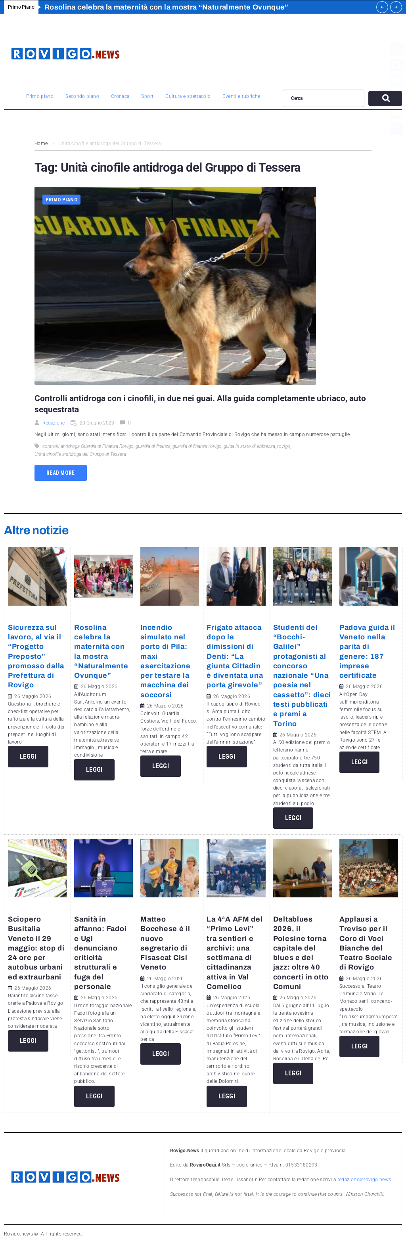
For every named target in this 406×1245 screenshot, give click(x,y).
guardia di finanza (153, 446)
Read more (60, 473)
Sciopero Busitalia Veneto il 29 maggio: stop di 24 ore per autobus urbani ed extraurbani (36, 948)
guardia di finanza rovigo (197, 446)
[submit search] (385, 98)
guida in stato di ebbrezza (249, 446)
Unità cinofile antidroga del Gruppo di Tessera (80, 454)
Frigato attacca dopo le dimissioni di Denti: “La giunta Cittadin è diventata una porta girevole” (235, 656)
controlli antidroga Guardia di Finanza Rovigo (88, 446)
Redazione (53, 423)
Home (41, 143)
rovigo (283, 446)
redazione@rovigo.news (364, 1179)
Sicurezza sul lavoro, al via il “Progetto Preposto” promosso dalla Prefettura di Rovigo (36, 656)
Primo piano (61, 200)
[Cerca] (323, 98)
